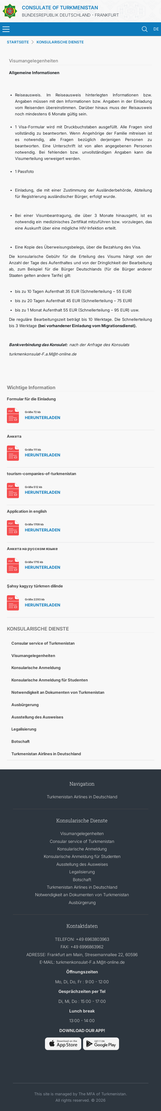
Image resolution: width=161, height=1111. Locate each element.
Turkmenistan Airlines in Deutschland (46, 753)
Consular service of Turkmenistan (43, 643)
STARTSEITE (18, 42)
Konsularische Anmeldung (36, 667)
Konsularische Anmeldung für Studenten (49, 680)
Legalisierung (23, 729)
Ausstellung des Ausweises (37, 717)
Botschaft (20, 741)
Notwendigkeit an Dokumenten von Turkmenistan (57, 692)
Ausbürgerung (25, 704)
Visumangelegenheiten (33, 655)
